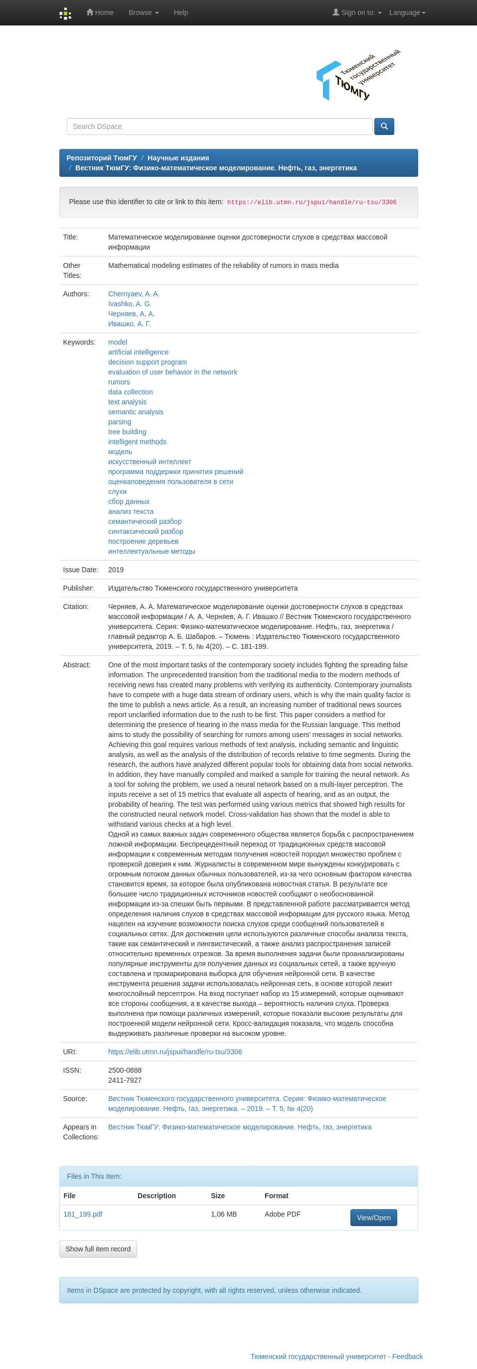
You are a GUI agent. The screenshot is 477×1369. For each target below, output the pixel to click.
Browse (144, 12)
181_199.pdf (83, 1214)
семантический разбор (144, 521)
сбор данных (129, 501)
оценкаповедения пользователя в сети (170, 482)
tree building (127, 432)
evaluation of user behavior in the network (172, 372)
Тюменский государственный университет (318, 1357)
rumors (119, 382)
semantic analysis (135, 412)
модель (120, 452)
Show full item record (98, 1249)
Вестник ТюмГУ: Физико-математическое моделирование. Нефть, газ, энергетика (216, 168)
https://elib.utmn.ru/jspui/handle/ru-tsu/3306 (175, 1052)
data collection (130, 392)
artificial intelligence (138, 352)
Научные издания (178, 158)
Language (407, 12)
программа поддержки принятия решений (175, 472)
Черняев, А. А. (131, 314)
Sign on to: (357, 12)
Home (100, 12)
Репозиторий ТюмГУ (102, 158)
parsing (119, 422)
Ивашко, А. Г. (129, 324)
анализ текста (131, 511)
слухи (117, 492)
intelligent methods (137, 442)
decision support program (147, 362)
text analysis (127, 402)
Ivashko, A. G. (130, 304)
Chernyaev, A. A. (133, 294)
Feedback (407, 1357)
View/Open (374, 1218)
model (117, 342)
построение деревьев (143, 541)
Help (181, 12)
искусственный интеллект (149, 462)
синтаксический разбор (145, 531)
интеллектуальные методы (151, 551)
